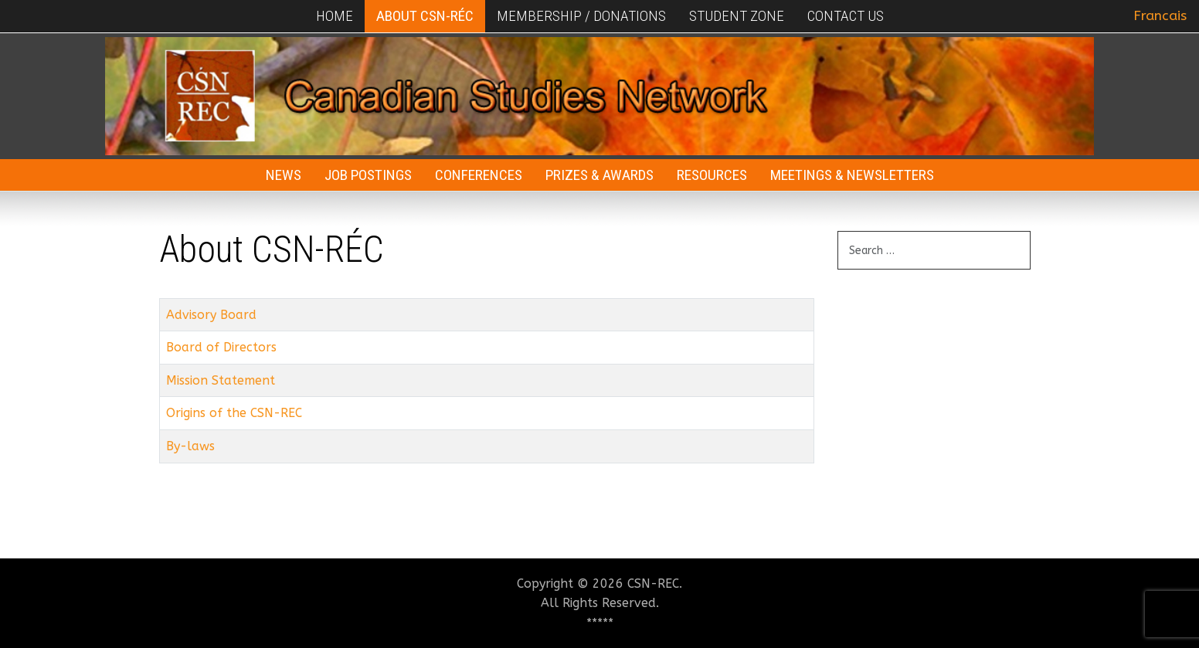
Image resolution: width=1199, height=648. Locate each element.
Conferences (478, 175)
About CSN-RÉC (425, 16)
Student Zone (736, 16)
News (283, 175)
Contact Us (845, 16)
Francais (1160, 16)
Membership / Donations (581, 16)
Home (334, 16)
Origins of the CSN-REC (234, 412)
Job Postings (368, 175)
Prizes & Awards (599, 175)
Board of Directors (221, 347)
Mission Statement (220, 380)
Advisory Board (211, 314)
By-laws (190, 446)
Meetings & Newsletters (852, 175)
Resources (712, 175)
